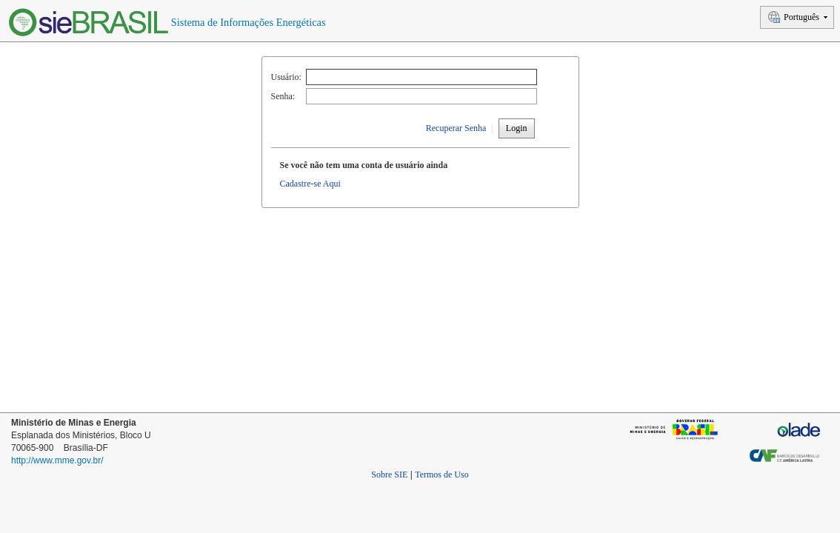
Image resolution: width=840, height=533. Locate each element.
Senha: (283, 96)
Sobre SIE (389, 474)
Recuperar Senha (456, 128)
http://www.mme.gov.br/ (57, 460)
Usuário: (286, 77)
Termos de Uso (441, 474)
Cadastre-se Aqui (310, 183)
